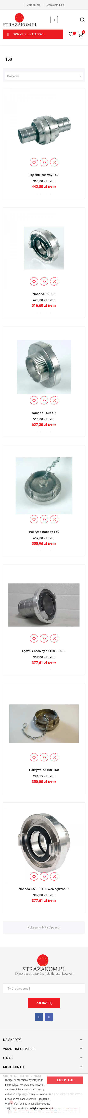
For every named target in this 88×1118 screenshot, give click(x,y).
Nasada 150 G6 (44, 294)
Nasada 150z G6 (44, 413)
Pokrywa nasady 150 (44, 532)
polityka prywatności (41, 1108)
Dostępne (45, 76)
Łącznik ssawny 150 (44, 175)
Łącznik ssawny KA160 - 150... (44, 651)
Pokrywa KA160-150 (44, 770)
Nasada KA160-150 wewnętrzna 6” (44, 889)
